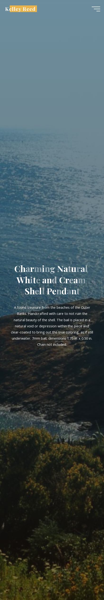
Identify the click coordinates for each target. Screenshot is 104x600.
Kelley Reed (20, 8)
